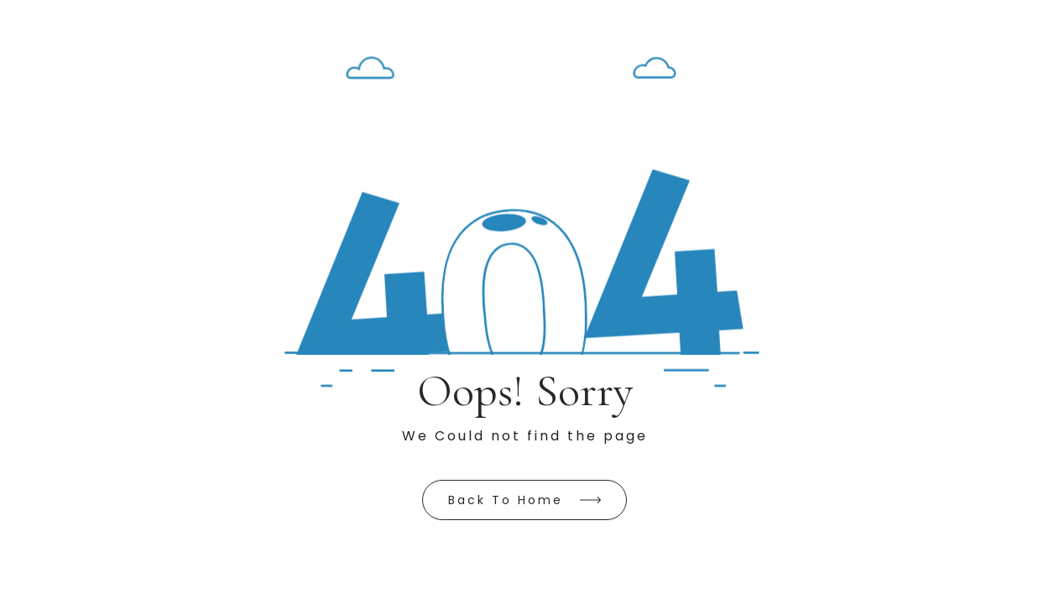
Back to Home (505, 500)
